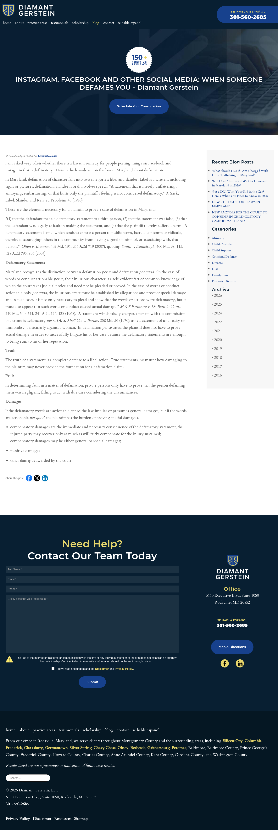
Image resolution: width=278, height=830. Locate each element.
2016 (217, 375)
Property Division (224, 281)
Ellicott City (232, 740)
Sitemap (81, 818)
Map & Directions (232, 647)
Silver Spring (81, 747)
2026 (217, 295)
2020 (217, 339)
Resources (62, 818)
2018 (217, 357)
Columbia (253, 740)
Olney (123, 747)
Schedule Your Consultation (139, 106)
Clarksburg (33, 747)
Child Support (221, 250)
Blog (95, 22)
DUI (215, 269)
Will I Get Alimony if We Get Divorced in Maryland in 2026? (239, 183)
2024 (217, 313)
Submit (92, 682)
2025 (217, 304)
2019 (217, 348)
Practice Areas (37, 22)
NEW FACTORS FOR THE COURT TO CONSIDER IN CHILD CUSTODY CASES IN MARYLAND (240, 216)
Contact (108, 22)
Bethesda (137, 747)
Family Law (220, 275)
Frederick (14, 747)
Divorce (217, 263)
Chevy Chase (105, 747)
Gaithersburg (158, 747)
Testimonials (59, 22)
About (19, 22)
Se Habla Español (130, 22)
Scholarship (80, 22)
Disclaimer (102, 668)
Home (7, 22)
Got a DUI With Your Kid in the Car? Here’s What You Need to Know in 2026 (240, 194)
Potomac (179, 747)
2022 (217, 322)
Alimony (218, 238)
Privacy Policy (124, 668)
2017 (217, 366)
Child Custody (222, 244)
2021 (217, 331)
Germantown (56, 747)
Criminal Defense (47, 156)
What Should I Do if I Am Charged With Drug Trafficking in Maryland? (240, 173)
